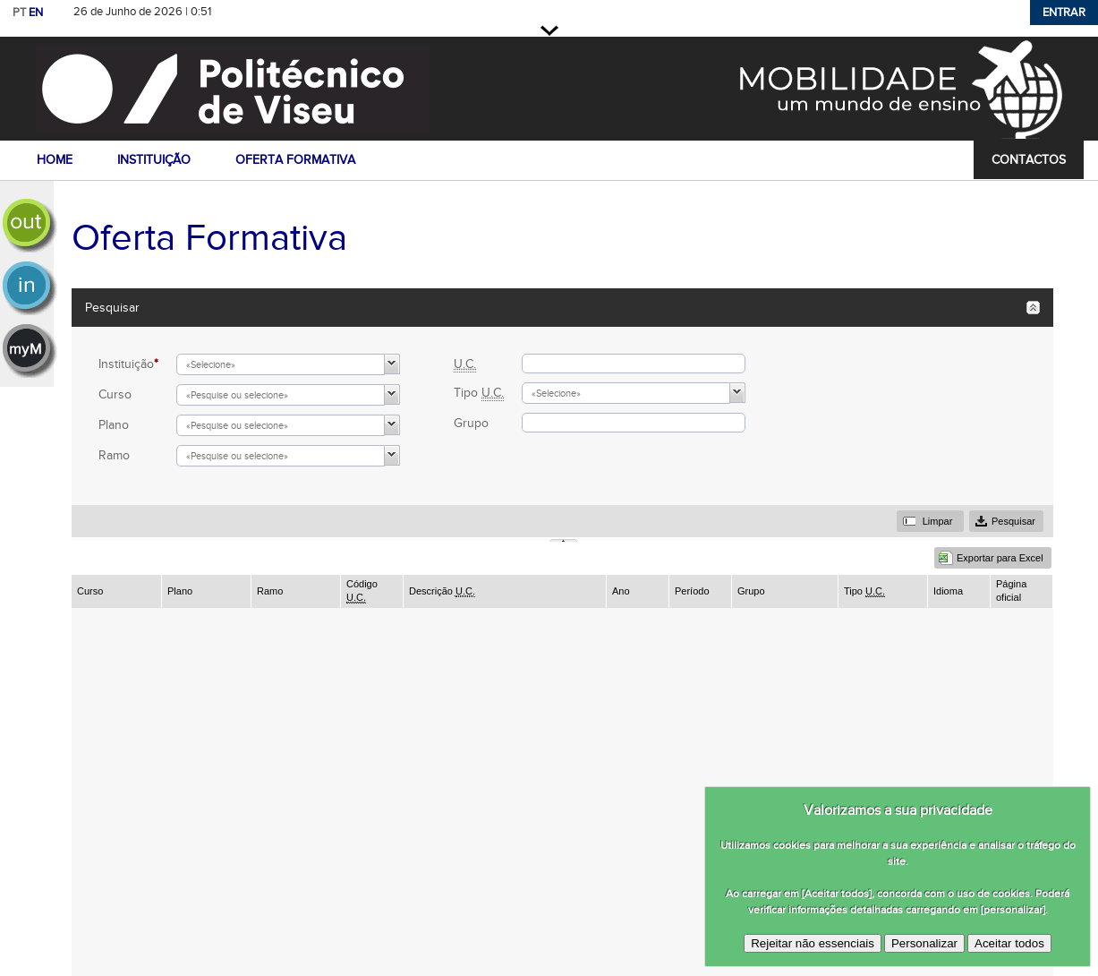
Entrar (1064, 12)
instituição (154, 159)
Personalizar (924, 943)
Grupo (471, 423)
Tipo (479, 392)
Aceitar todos (1009, 943)
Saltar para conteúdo (278, 12)
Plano (113, 424)
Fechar (549, 30)
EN (36, 12)
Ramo (114, 455)
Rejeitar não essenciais (812, 943)
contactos (1029, 159)
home (54, 159)
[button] (392, 364)
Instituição (128, 364)
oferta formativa (295, 159)
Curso (115, 394)
